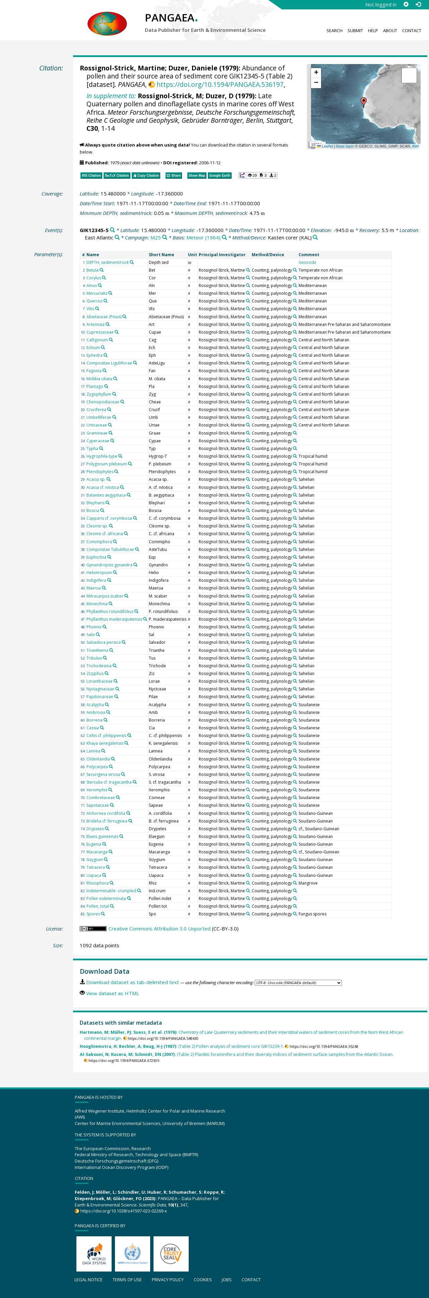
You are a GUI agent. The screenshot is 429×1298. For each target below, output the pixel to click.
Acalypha (95, 705)
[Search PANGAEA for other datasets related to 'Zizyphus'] (107, 673)
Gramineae (97, 433)
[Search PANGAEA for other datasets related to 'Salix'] (98, 634)
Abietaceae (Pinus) (103, 317)
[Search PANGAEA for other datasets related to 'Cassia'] (102, 728)
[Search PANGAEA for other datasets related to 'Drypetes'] (107, 829)
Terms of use (127, 1280)
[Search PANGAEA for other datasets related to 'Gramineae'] (111, 433)
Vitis (90, 309)
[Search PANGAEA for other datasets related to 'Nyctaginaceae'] (117, 689)
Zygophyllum (98, 394)
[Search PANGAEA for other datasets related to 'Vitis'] (97, 308)
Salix (90, 634)
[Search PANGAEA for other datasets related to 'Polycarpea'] (111, 767)
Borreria (94, 720)
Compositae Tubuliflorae (110, 549)
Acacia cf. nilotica (102, 487)
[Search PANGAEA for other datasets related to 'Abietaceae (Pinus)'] (124, 317)
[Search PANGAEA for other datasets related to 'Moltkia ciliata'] (115, 379)
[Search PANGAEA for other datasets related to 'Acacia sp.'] (109, 479)
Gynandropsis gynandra (109, 565)
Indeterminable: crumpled (111, 891)
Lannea (93, 751)
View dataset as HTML (112, 993)
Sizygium (94, 859)
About (390, 30)
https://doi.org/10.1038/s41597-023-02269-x (123, 1211)
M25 (155, 237)
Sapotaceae (97, 805)
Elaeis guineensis (102, 836)
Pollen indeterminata (106, 898)
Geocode (307, 262)
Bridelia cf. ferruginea (106, 821)
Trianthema (97, 650)
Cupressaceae (100, 332)
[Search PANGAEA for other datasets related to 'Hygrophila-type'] (120, 456)
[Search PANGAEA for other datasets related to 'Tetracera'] (108, 867)
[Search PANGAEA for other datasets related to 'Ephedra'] (106, 355)
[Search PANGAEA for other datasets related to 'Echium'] (103, 347)
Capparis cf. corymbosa (109, 518)
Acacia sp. (96, 479)
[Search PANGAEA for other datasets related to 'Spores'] (103, 914)
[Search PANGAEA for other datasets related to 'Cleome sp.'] (111, 526)
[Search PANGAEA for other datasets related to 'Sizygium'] (106, 859)
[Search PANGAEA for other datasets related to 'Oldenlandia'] (113, 759)
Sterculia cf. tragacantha (109, 782)
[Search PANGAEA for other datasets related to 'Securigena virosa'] (123, 774)
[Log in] (418, 4)
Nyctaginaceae (100, 689)
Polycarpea (97, 767)
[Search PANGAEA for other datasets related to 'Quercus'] (106, 301)
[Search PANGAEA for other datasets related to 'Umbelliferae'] (114, 417)
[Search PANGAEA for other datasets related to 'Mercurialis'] (110, 293)
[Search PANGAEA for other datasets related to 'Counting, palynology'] (295, 270)
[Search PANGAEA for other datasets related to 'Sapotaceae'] (112, 805)
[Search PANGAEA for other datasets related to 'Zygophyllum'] (114, 394)
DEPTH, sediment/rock (107, 262)
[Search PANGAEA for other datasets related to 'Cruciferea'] (109, 409)
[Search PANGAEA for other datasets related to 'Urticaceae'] (110, 425)
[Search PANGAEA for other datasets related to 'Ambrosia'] (108, 712)
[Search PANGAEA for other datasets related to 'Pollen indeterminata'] (129, 898)
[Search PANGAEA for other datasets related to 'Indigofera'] (109, 580)
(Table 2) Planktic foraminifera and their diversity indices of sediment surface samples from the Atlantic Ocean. (236, 1054)
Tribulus (94, 658)
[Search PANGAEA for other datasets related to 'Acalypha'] (107, 704)
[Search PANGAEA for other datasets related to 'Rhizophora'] (112, 883)
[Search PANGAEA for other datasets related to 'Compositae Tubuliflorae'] (137, 549)
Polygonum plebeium (106, 464)
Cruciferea (96, 409)
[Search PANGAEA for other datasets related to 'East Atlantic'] (117, 237)
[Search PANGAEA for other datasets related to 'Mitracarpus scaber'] (126, 596)
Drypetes (95, 829)
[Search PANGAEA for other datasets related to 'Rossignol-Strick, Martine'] (248, 270)
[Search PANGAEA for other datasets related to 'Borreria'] (106, 720)
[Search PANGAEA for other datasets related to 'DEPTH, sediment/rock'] (132, 262)
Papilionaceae (99, 696)
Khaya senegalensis (104, 743)
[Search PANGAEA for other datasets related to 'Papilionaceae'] (116, 696)
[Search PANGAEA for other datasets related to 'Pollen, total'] (112, 906)
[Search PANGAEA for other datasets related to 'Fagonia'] (105, 371)
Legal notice (88, 1280)
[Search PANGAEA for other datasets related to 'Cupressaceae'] (117, 332)
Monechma (97, 604)
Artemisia (95, 324)
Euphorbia (96, 557)
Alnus (91, 285)
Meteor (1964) (203, 237)
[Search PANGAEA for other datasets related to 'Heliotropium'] (115, 572)
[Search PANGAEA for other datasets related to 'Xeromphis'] (110, 790)
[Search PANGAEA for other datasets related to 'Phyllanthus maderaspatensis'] (145, 619)
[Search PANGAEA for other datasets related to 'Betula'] (102, 270)
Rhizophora (97, 883)
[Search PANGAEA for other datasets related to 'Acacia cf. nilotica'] (122, 487)
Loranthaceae (99, 681)
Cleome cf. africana (104, 534)
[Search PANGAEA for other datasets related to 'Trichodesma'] (115, 666)
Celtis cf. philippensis (106, 735)
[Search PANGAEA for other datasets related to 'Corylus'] (104, 278)
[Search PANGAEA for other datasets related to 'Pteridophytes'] (116, 471)
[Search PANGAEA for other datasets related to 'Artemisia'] (108, 324)
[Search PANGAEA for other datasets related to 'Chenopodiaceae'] (122, 402)
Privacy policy (168, 1280)
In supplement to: (111, 95)
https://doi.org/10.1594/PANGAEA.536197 (220, 84)
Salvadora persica (103, 642)
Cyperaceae (97, 441)
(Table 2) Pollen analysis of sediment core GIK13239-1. (182, 1046)
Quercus (94, 301)
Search (334, 30)
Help (373, 30)
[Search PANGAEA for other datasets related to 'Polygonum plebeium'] (130, 464)
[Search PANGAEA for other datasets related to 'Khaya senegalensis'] (126, 743)
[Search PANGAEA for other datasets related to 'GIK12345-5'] (112, 230)
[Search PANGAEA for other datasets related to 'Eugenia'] (104, 844)
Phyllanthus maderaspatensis (114, 619)
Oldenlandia (98, 759)
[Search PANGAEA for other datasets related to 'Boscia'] (102, 510)
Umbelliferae (98, 417)
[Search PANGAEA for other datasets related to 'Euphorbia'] (109, 557)
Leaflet (325, 146)
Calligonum (97, 340)
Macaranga (97, 852)
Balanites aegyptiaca (106, 495)
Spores (93, 914)
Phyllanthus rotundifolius (109, 611)
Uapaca (93, 875)
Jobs (227, 1280)
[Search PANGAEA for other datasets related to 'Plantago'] (106, 386)
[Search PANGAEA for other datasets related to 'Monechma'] (111, 604)
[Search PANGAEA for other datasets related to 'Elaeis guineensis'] (121, 836)
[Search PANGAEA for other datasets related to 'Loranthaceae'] (116, 681)
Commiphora (99, 542)
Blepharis (95, 503)
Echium (93, 347)
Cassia (92, 728)
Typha (92, 448)
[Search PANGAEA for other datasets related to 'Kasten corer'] (315, 237)
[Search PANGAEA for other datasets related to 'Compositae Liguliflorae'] (135, 363)
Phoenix (94, 627)
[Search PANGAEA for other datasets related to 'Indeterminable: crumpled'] (139, 891)
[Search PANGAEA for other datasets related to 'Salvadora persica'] (124, 642)
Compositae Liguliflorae (109, 363)
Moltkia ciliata (99, 379)
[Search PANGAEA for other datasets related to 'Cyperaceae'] (112, 441)
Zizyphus (95, 673)
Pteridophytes (99, 471)
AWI (415, 146)
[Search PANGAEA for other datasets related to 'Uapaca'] (104, 875)
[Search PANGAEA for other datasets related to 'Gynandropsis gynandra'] (135, 565)
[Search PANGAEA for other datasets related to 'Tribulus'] (105, 658)
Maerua (93, 588)
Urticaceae (96, 425)
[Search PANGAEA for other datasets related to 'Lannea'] (103, 751)
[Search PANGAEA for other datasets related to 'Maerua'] (104, 588)
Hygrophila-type (101, 456)
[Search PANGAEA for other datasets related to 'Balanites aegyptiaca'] (129, 495)
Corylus (93, 278)
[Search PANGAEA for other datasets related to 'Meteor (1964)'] (224, 237)
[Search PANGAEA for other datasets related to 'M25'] (164, 237)
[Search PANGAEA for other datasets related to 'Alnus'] (100, 285)
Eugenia (93, 844)
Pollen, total (97, 906)
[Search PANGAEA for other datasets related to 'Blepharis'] (108, 503)
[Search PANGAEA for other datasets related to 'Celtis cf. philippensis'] (129, 735)
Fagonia (94, 371)
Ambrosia (95, 712)
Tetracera (95, 867)
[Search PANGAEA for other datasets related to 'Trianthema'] (111, 650)
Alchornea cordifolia (105, 813)
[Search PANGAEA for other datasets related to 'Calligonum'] (111, 340)
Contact (411, 30)
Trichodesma (99, 666)
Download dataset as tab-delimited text (132, 982)
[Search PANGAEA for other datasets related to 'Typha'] (101, 448)
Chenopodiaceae (102, 402)
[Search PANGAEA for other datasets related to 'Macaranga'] (111, 852)
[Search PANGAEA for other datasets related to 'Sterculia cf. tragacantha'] (135, 782)
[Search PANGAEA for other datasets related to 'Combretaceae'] (118, 797)
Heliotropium (99, 572)
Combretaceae (100, 797)
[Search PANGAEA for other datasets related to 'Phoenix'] (105, 627)
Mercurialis (96, 293)
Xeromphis (96, 790)
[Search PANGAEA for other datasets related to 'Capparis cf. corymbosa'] (135, 518)
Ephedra (94, 355)
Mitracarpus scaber (104, 596)
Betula (92, 270)
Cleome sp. (97, 526)
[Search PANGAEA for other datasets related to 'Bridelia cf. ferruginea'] (130, 821)
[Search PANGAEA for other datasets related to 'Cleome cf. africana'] (126, 533)
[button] (363, 102)
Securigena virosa (103, 774)
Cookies (203, 1280)
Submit (355, 30)
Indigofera (96, 580)
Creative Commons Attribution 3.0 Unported (159, 928)
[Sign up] (406, 4)
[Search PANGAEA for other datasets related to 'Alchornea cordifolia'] (128, 813)
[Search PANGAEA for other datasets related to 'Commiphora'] (115, 542)
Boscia (92, 510)
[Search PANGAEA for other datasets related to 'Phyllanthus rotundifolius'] (136, 611)
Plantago (94, 386)
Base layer (345, 146)
